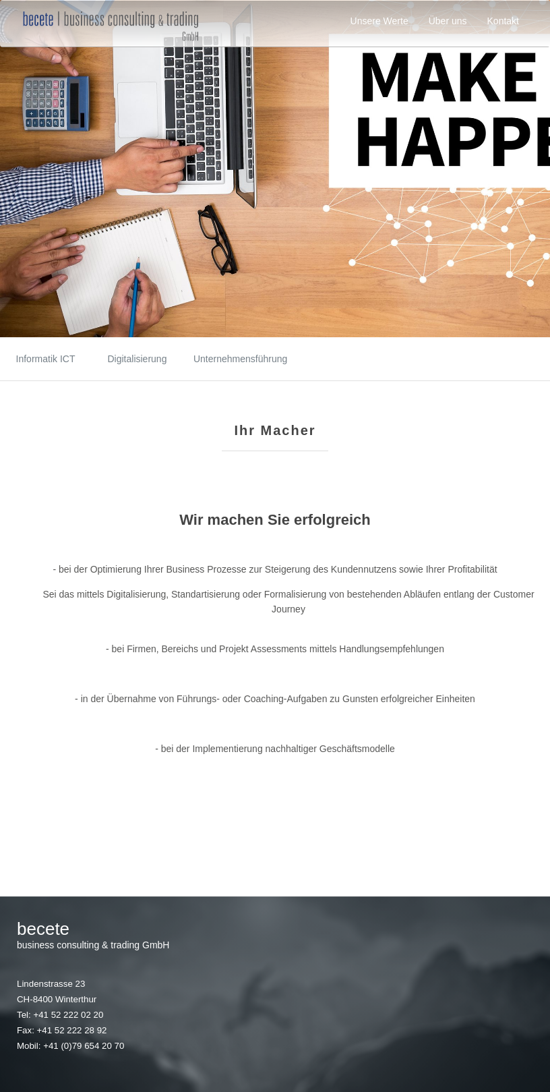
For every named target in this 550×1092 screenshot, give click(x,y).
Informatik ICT (45, 358)
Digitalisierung (137, 358)
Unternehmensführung (228, 358)
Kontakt (503, 21)
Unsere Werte (379, 21)
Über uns (448, 21)
